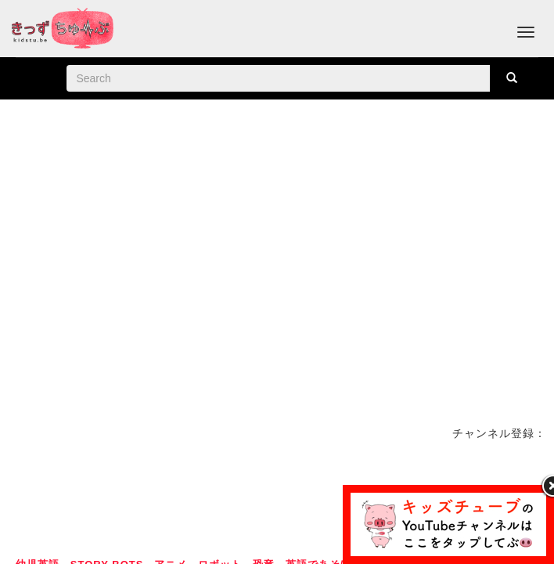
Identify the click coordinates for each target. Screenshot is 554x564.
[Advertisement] (277, 496)
